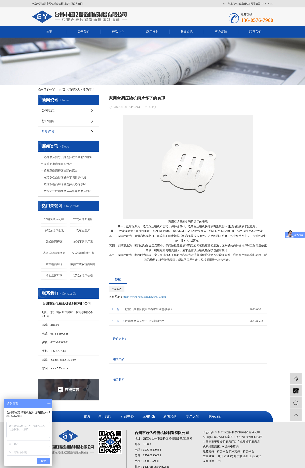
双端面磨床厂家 (227, 441)
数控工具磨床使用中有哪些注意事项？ (149, 309)
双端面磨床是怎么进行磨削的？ (144, 321)
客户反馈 (221, 31)
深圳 (205, 461)
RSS (264, 3)
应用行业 (152, 31)
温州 (246, 456)
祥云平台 (222, 451)
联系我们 (255, 31)
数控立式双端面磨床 (83, 264)
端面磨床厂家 (54, 275)
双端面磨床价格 (83, 275)
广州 (218, 461)
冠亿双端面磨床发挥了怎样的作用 (65, 177)
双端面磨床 (83, 230)
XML (270, 3)
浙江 (227, 456)
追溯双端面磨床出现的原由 (61, 170)
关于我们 (83, 31)
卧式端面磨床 (54, 241)
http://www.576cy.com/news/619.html (144, 296)
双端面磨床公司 (54, 219)
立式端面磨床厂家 (83, 252)
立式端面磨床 (54, 264)
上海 (252, 456)
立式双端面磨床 (83, 219)
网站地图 (255, 3)
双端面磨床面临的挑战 (58, 164)
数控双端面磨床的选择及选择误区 (65, 184)
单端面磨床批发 (54, 230)
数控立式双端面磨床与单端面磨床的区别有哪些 (70, 191)
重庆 (212, 461)
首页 (49, 31)
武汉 (258, 456)
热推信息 (232, 3)
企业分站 (244, 3)
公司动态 (48, 110)
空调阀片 (116, 289)
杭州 (233, 456)
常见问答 (88, 89)
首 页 (62, 89)
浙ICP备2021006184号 (249, 436)
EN (224, 3)
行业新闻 (48, 121)
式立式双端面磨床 (54, 252)
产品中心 (118, 31)
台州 (220, 456)
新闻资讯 (187, 31)
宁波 (239, 456)
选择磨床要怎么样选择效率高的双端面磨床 (70, 157)
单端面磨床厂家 (83, 241)
